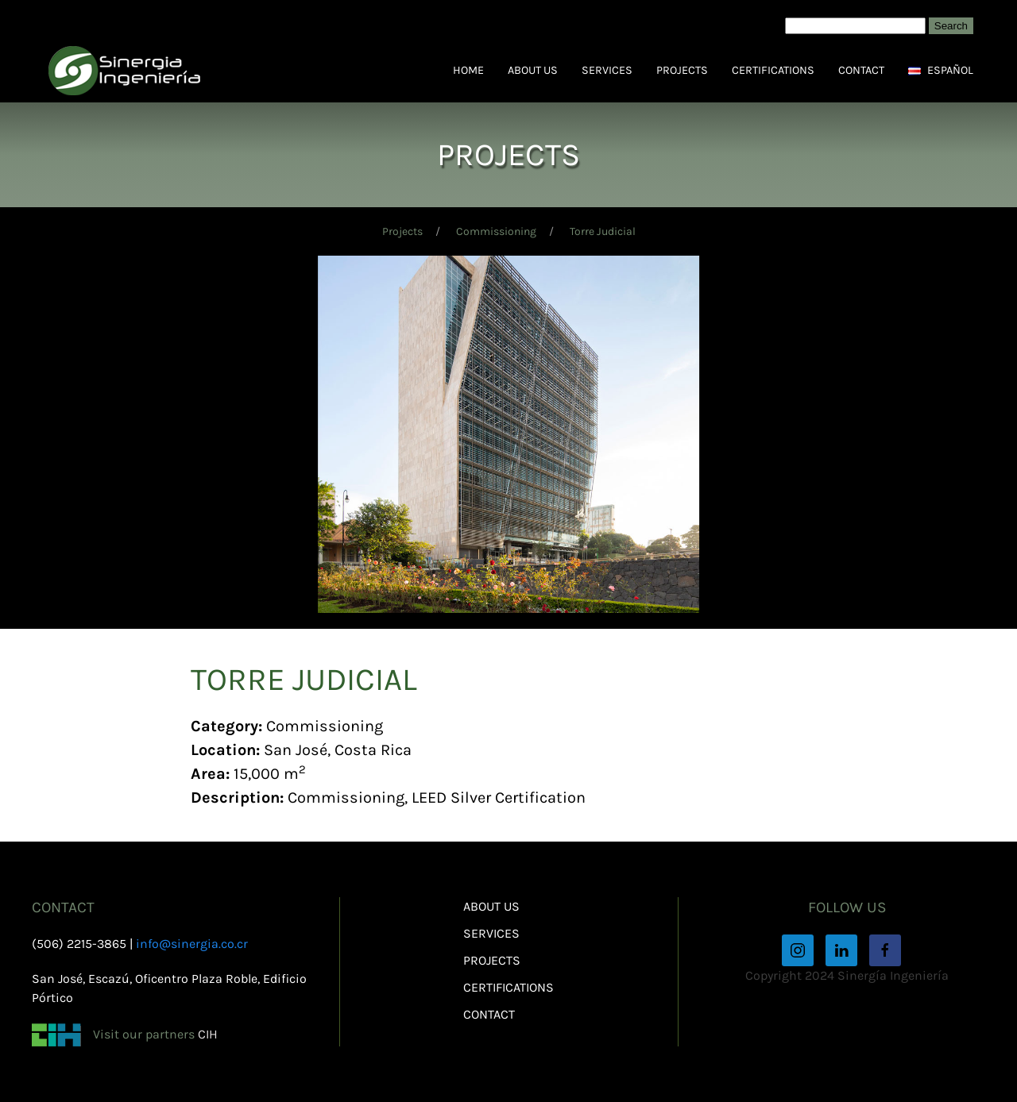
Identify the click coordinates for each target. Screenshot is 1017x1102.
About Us (533, 70)
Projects (682, 70)
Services (607, 70)
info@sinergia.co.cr (192, 943)
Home (468, 70)
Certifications (773, 70)
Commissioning (496, 231)
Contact (861, 70)
